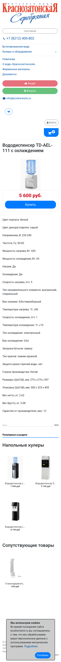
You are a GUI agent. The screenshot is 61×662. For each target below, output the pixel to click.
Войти (51, 122)
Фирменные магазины (16, 69)
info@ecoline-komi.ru (19, 98)
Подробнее (31, 646)
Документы (9, 74)
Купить (30, 205)
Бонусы (30, 90)
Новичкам (8, 59)
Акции (30, 83)
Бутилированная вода (15, 46)
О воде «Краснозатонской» (18, 64)
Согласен (42, 655)
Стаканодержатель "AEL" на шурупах (24, 583)
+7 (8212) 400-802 (20, 38)
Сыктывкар (30, 31)
